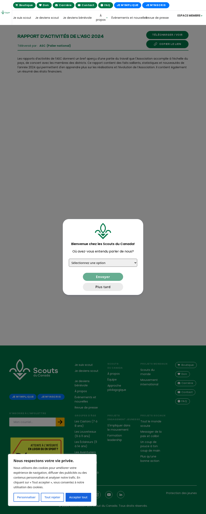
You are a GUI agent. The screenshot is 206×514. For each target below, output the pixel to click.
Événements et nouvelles (126, 18)
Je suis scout (22, 18)
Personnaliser (26, 497)
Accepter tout (78, 497)
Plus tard (102, 287)
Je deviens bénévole (77, 18)
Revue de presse (157, 18)
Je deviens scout (47, 18)
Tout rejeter (52, 497)
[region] (52, 480)
